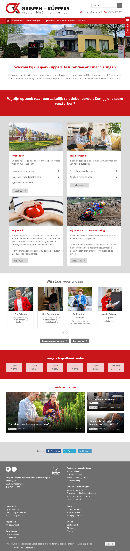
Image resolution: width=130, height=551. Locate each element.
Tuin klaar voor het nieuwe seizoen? (28, 424)
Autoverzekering (73, 471)
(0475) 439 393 (115, 12)
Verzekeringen (78, 155)
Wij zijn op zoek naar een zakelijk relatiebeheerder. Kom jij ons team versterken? (65, 101)
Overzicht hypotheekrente (17, 512)
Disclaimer (71, 528)
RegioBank (18, 230)
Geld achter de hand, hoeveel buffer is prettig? (103, 422)
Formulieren (11, 537)
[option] (21, 307)
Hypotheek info (12, 509)
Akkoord (110, 544)
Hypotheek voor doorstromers (26, 177)
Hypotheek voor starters (23, 171)
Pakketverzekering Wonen (77, 477)
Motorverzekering (74, 474)
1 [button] (63, 333)
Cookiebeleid (72, 525)
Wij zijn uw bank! (13, 525)
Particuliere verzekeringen (82, 171)
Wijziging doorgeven (75, 515)
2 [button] (67, 333)
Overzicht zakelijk (74, 499)
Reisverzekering (73, 480)
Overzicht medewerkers (53, 341)
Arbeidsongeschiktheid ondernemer (82, 493)
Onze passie (77, 261)
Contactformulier (74, 509)
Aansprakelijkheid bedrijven (78, 496)
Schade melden (73, 512)
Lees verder (76, 429)
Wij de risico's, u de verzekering (87, 230)
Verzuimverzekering (75, 490)
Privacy (70, 531)
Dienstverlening (12, 534)
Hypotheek (18, 155)
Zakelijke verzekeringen (81, 177)
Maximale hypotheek (14, 515)
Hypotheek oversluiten (22, 182)
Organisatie (78, 341)
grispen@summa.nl (93, 12)
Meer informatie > (28, 547)
